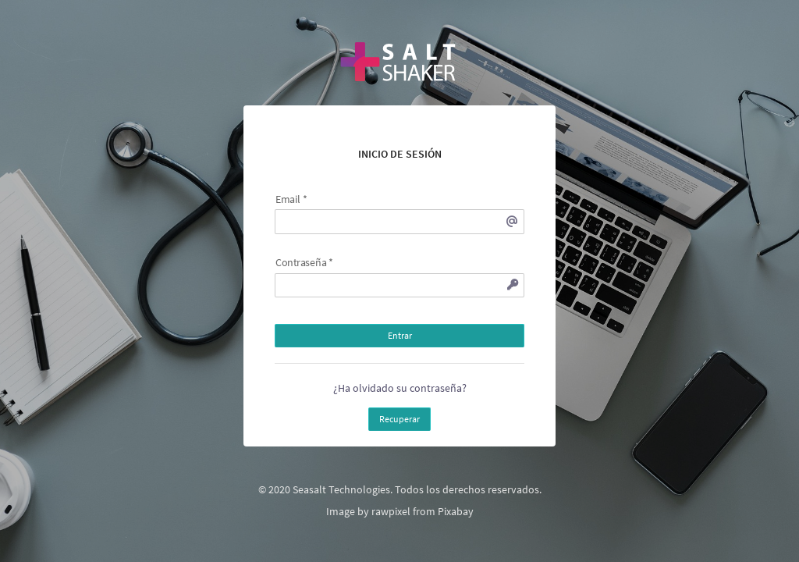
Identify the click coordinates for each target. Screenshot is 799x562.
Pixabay (456, 511)
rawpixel (390, 511)
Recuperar (399, 419)
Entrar (400, 335)
